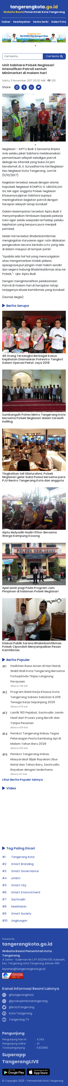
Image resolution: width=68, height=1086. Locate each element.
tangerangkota (34, 7)
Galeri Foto (58, 22)
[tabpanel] (34, 37)
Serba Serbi (40, 22)
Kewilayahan (21, 22)
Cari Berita (54, 56)
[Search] (22, 56)
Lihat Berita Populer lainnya (22, 780)
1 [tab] (35, 46)
